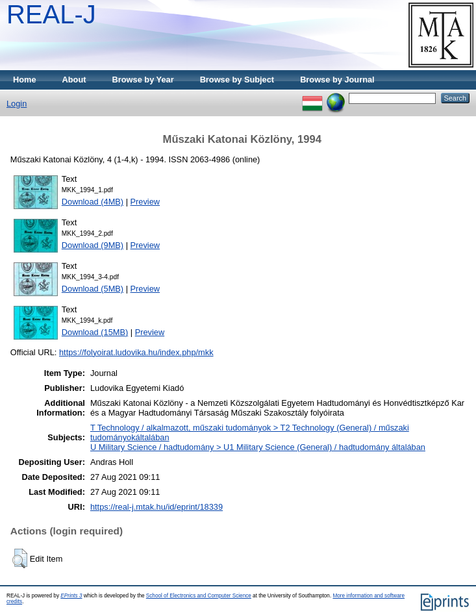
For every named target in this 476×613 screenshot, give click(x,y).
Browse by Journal (337, 79)
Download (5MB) (92, 289)
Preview (145, 201)
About (74, 79)
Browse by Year (143, 79)
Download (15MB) (95, 332)
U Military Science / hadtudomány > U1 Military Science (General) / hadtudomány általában (257, 447)
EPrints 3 (71, 596)
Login (16, 103)
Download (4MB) (92, 201)
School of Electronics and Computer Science (198, 596)
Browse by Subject (237, 79)
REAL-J (51, 14)
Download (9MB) (92, 245)
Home (24, 79)
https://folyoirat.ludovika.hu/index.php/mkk (136, 352)
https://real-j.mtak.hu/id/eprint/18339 (156, 507)
